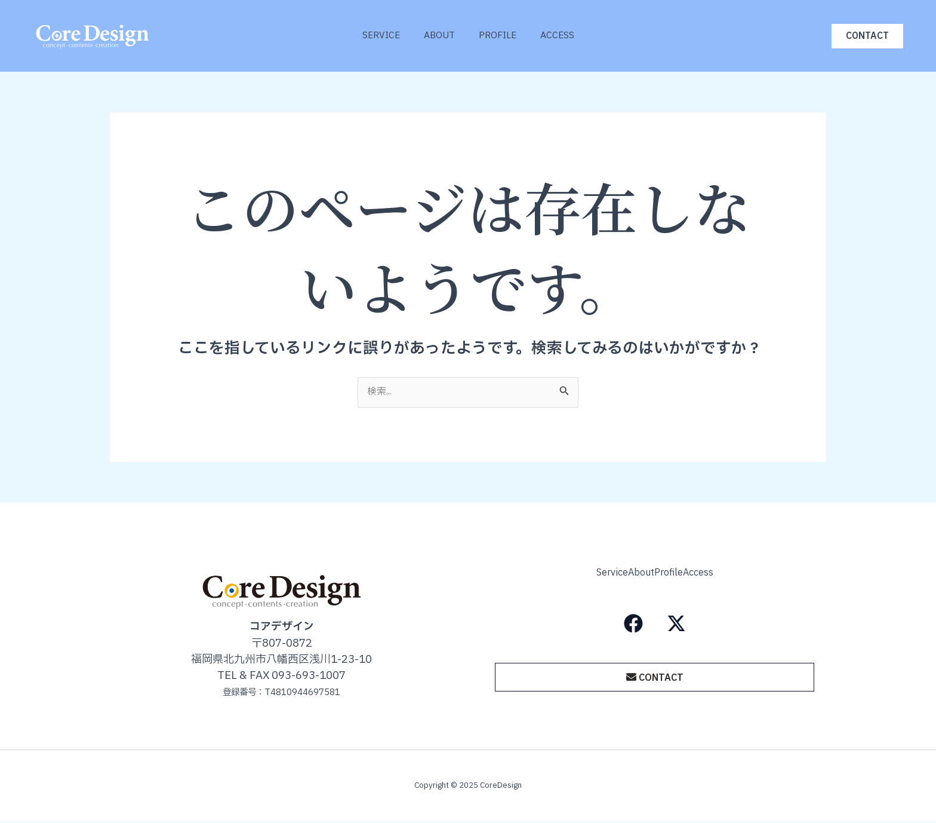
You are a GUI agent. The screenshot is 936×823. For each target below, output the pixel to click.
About (436, 35)
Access (566, 35)
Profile (500, 35)
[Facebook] (633, 620)
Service (372, 35)
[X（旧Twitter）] (676, 620)
